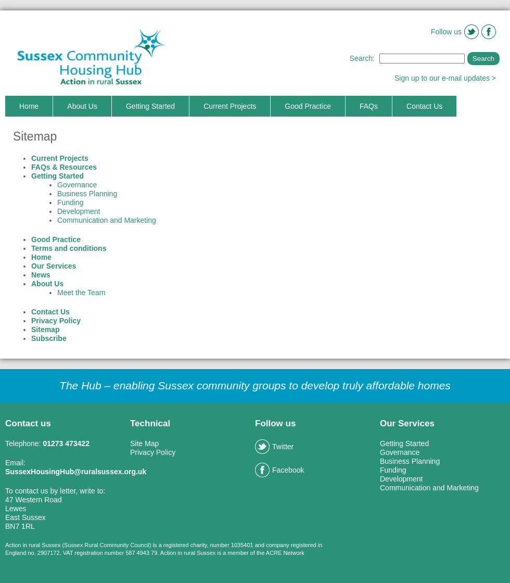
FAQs (369, 106)
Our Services (53, 266)
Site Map (144, 443)
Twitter (274, 446)
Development (78, 211)
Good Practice (308, 106)
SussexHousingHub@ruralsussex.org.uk (75, 471)
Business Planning (87, 193)
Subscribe (49, 338)
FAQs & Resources (64, 167)
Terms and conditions (68, 248)
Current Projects (229, 106)
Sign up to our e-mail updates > (445, 78)
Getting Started (150, 106)
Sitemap (45, 329)
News (40, 275)
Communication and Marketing (106, 220)
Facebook (279, 470)
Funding (70, 202)
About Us (82, 106)
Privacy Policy (56, 320)
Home (29, 106)
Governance (77, 185)
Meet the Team (81, 292)
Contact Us (424, 106)
